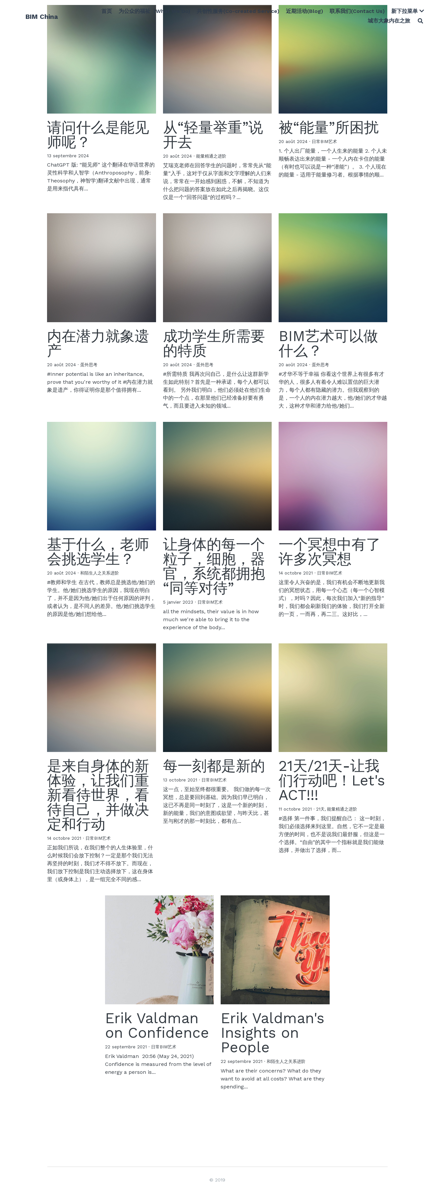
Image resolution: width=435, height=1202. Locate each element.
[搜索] (416, 22)
